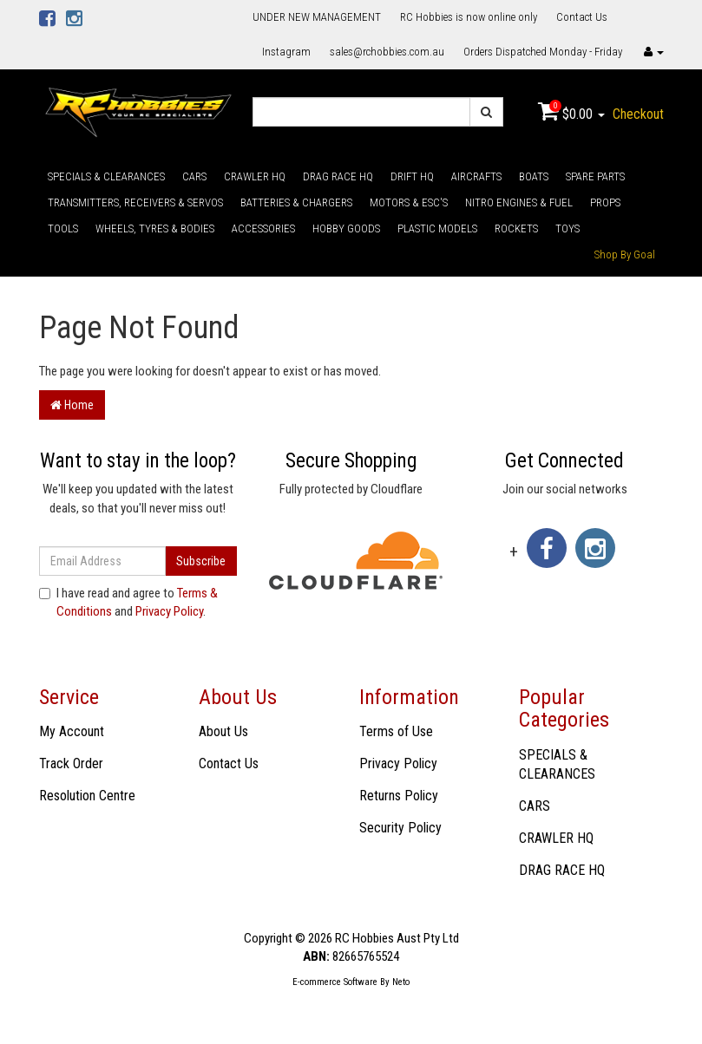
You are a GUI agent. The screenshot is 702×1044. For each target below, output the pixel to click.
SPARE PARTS (595, 176)
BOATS (533, 176)
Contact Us (581, 16)
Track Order (71, 763)
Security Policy (400, 827)
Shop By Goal (624, 254)
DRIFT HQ (412, 176)
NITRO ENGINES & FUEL (519, 202)
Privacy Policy (169, 611)
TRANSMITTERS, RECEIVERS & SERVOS (135, 202)
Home (72, 405)
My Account (71, 731)
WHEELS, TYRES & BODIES (154, 228)
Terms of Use (396, 731)
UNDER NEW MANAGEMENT (317, 16)
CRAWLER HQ (254, 176)
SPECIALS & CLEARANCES (106, 176)
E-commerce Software (334, 982)
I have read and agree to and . (128, 602)
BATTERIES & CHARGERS (296, 202)
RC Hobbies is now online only (468, 16)
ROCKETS (516, 228)
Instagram (286, 51)
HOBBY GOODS (346, 228)
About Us (223, 731)
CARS (194, 176)
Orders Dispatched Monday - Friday (542, 51)
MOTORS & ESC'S (409, 202)
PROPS (605, 202)
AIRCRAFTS (476, 176)
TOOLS (63, 228)
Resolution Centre (87, 795)
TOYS (567, 228)
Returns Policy (398, 795)
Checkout (638, 114)
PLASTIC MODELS (437, 228)
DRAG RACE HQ (338, 176)
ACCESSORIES (263, 228)
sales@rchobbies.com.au (387, 51)
